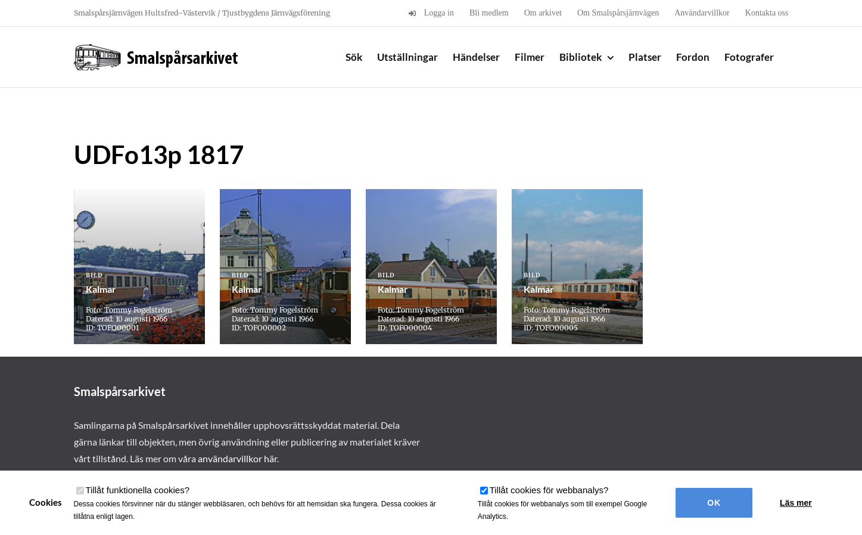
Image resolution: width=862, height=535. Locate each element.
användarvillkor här (237, 458)
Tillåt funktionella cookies (138, 490)
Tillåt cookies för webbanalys (549, 490)
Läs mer (796, 503)
